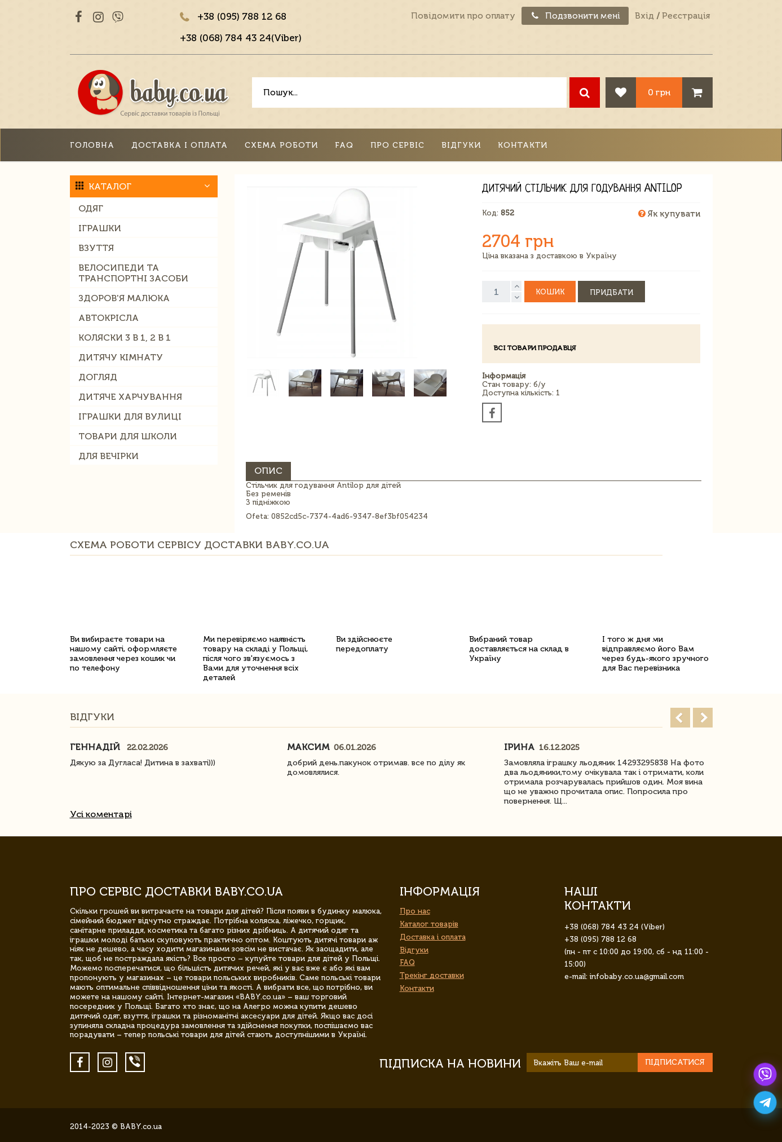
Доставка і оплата (179, 145)
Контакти (522, 145)
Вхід (644, 16)
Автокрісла (108, 317)
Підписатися (675, 1062)
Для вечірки (108, 456)
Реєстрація (686, 16)
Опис (268, 470)
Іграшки (99, 228)
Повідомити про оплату (463, 16)
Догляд (97, 377)
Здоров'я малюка (124, 298)
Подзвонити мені (575, 16)
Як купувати (669, 214)
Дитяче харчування (130, 396)
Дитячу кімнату (120, 357)
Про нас (415, 911)
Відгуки (461, 145)
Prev (680, 717)
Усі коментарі (101, 814)
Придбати (611, 292)
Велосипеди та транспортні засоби (133, 273)
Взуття (96, 247)
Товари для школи (127, 436)
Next (703, 717)
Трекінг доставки (432, 975)
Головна (92, 145)
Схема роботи (281, 145)
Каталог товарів (429, 924)
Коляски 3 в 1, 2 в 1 (124, 337)
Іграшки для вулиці (130, 416)
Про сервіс (397, 145)
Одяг (90, 208)
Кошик (550, 292)
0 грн (659, 92)
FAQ (344, 145)
